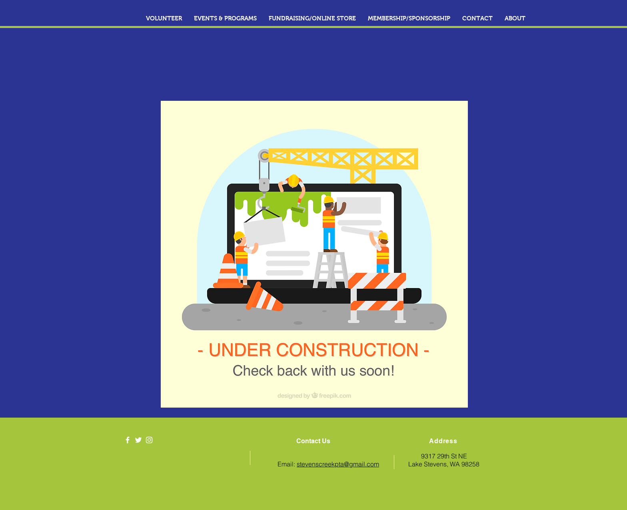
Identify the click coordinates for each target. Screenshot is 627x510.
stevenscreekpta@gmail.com (338, 464)
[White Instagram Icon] (149, 440)
